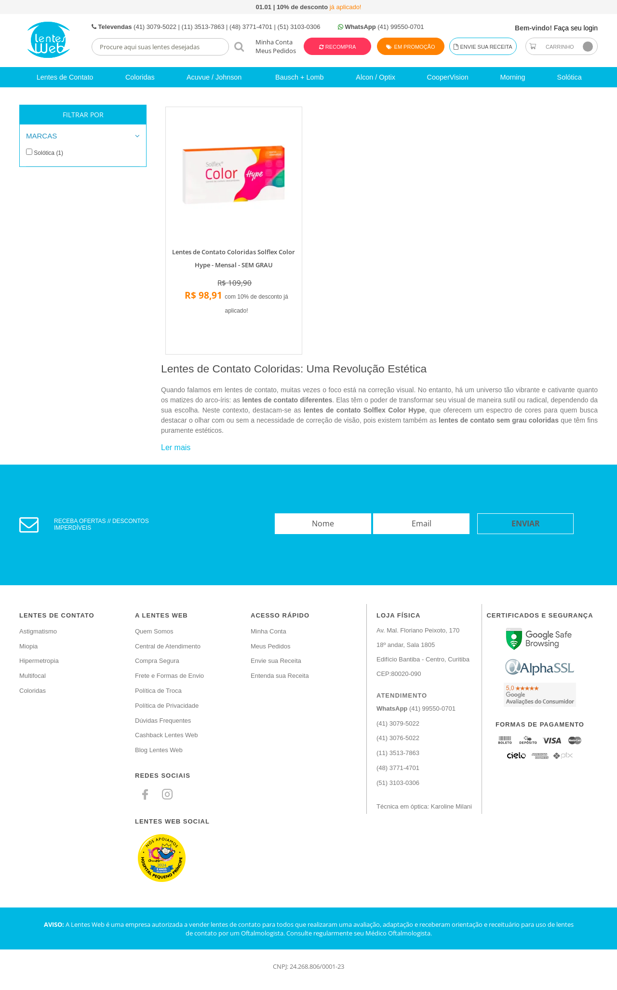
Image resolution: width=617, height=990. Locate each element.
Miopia (28, 646)
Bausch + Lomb (299, 77)
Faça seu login (576, 28)
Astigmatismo (38, 631)
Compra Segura (157, 660)
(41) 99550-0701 (416, 708)
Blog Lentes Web (159, 750)
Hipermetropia (39, 660)
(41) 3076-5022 (397, 738)
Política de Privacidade (167, 705)
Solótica (569, 77)
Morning (512, 77)
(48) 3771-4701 (397, 767)
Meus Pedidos (275, 50)
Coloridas (140, 77)
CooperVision (448, 77)
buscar (239, 46)
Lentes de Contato (65, 77)
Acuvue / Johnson (214, 77)
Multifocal (32, 675)
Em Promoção (410, 47)
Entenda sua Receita (280, 675)
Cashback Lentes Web (166, 735)
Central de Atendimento (168, 646)
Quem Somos (154, 631)
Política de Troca (158, 690)
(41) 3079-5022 (397, 723)
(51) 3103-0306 (397, 782)
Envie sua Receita (483, 47)
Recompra (340, 47)
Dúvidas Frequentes (163, 720)
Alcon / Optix (375, 77)
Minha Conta (274, 42)
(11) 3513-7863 (397, 752)
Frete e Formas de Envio (169, 675)
